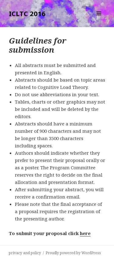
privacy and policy (25, 252)
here (85, 233)
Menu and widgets (99, 19)
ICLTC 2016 (27, 13)
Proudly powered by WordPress (73, 252)
